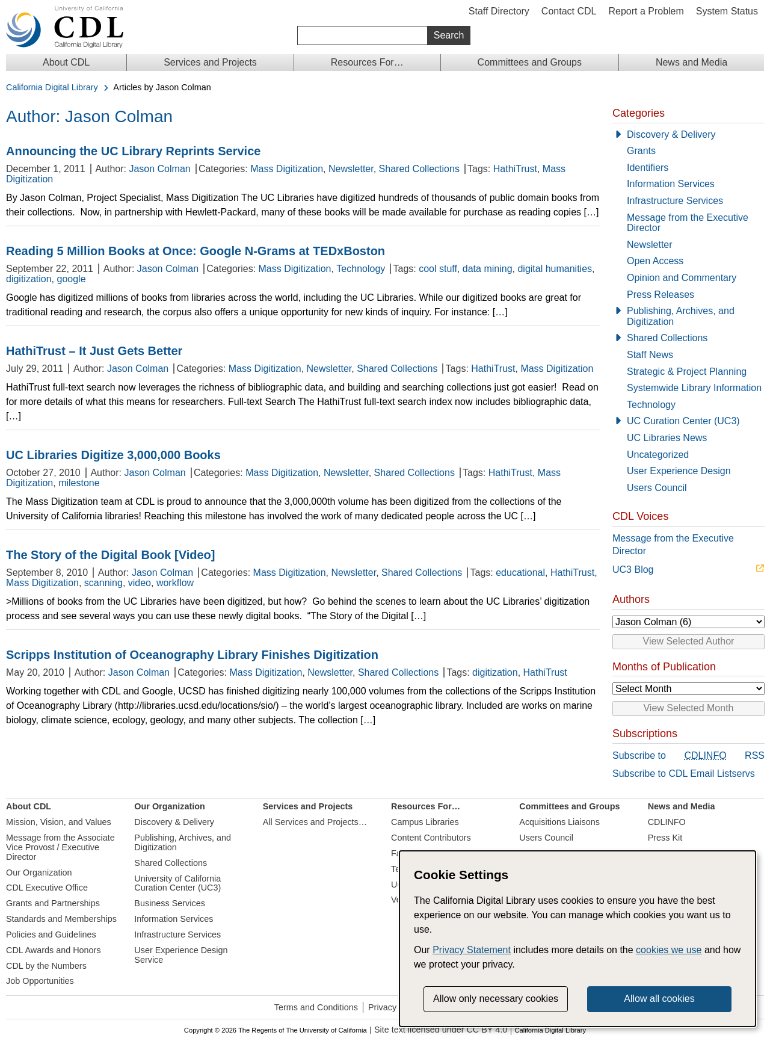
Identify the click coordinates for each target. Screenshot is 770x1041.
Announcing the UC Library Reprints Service (133, 151)
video (139, 583)
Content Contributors (431, 837)
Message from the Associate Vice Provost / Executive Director (60, 847)
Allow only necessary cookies (495, 998)
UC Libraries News (667, 438)
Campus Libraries (425, 822)
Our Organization (39, 872)
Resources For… (367, 62)
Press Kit (665, 837)
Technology (360, 269)
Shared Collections (419, 169)
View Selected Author (689, 641)
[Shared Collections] (688, 338)
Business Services (169, 903)
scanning (103, 583)
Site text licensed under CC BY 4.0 (440, 1029)
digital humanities (554, 269)
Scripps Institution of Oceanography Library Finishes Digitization (192, 654)
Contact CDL (569, 11)
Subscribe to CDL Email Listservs (683, 773)
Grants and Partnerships (53, 903)
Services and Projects (210, 62)
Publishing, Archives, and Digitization (681, 316)
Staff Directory (499, 11)
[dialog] (577, 939)
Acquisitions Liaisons (559, 822)
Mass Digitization (286, 169)
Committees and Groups (530, 62)
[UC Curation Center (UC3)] (688, 421)
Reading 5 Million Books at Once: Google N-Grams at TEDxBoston (195, 251)
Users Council (657, 488)
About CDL (66, 62)
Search (449, 35)
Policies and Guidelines (51, 934)
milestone (78, 483)
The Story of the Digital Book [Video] (110, 554)
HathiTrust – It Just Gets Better (94, 350)
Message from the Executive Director (687, 222)
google (71, 279)
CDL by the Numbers (46, 966)
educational (520, 572)
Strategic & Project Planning (687, 371)
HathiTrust (515, 169)
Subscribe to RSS (688, 756)
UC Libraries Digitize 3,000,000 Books (113, 455)
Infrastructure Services (675, 201)
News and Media (691, 62)
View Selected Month (688, 708)
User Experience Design (679, 471)
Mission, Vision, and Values (58, 822)
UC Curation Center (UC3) (683, 421)
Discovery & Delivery (671, 134)
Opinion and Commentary (681, 278)
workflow (175, 583)
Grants (641, 151)
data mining (488, 269)
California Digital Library (52, 87)
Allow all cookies (659, 998)
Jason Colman (159, 169)
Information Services (671, 184)
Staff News (650, 355)
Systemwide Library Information (694, 388)
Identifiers (647, 167)
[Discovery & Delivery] (688, 134)
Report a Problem (645, 11)
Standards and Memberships (61, 919)
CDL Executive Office (47, 887)
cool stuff (438, 269)
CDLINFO (667, 822)
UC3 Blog (632, 569)
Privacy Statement (472, 950)
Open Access (655, 261)
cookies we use (668, 950)
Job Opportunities (40, 981)
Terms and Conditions (316, 1007)
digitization (29, 279)
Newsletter (351, 169)
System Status (727, 11)
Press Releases (660, 294)
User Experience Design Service (180, 955)
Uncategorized (658, 454)
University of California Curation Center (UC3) (177, 883)
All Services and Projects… (315, 822)
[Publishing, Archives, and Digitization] (688, 316)
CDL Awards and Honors (53, 950)
